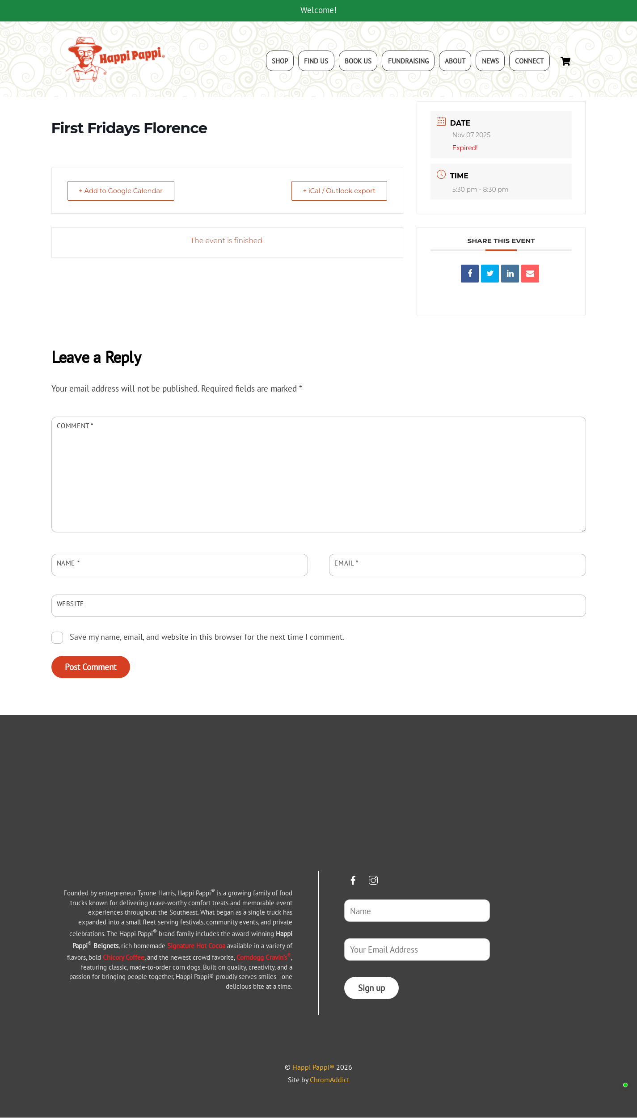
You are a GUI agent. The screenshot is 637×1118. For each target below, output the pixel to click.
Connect (529, 61)
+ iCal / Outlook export (337, 191)
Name (68, 563)
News (490, 61)
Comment (75, 426)
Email (346, 563)
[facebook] (353, 879)
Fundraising (408, 61)
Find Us (316, 61)
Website (70, 604)
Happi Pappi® (313, 1067)
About (455, 61)
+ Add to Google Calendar (123, 191)
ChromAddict (329, 1080)
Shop (280, 61)
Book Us (358, 61)
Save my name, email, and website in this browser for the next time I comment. (207, 637)
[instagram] (373, 879)
